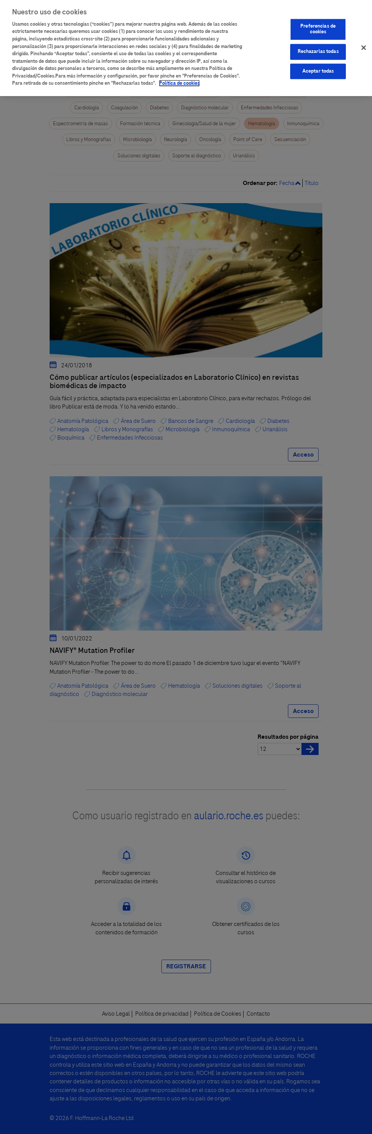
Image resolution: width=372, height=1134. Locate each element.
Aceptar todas (318, 64)
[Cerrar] (363, 41)
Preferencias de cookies (318, 22)
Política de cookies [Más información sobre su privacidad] (179, 76)
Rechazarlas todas (318, 45)
